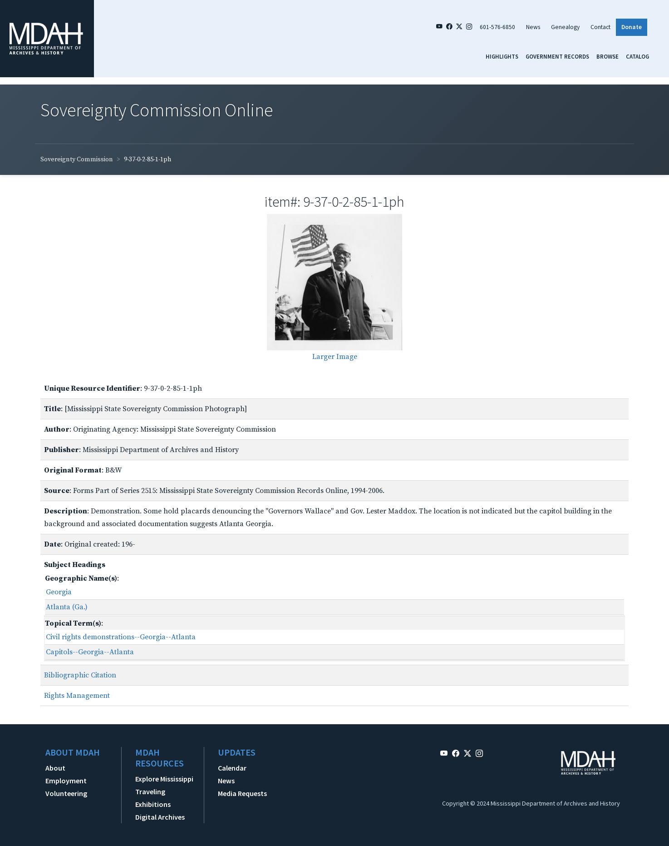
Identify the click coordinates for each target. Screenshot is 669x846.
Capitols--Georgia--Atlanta (90, 652)
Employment (66, 780)
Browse (607, 56)
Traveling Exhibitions (153, 798)
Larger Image (334, 356)
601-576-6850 (497, 27)
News (533, 27)
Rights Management (77, 695)
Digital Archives (160, 816)
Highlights (502, 56)
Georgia (59, 592)
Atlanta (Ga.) (67, 607)
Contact (600, 27)
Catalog (637, 56)
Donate (631, 27)
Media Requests (242, 793)
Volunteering (66, 793)
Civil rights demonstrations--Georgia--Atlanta (121, 637)
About (55, 767)
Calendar (232, 767)
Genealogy (565, 27)
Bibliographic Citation (80, 675)
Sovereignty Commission (76, 159)
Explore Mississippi (164, 778)
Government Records (557, 56)
